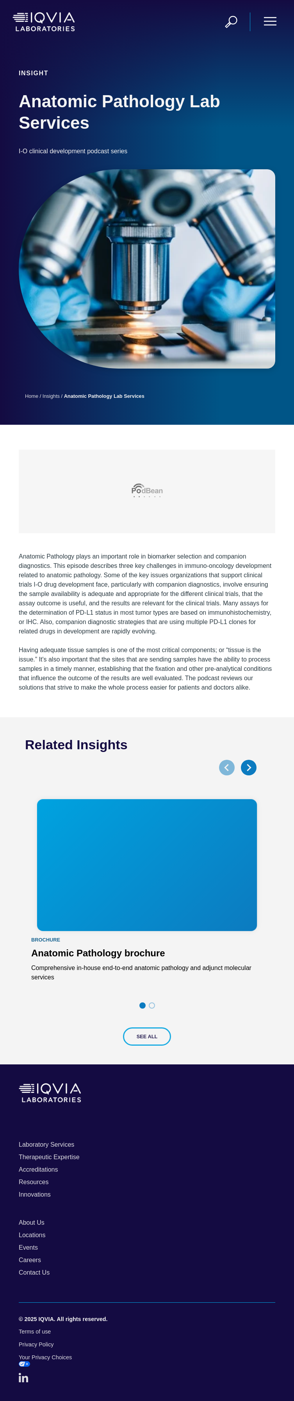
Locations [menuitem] (32, 1235)
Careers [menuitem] (30, 1260)
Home (31, 396)
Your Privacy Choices (45, 1360)
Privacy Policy (36, 1344)
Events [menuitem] (28, 1247)
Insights (51, 396)
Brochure (45, 940)
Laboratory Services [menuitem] (46, 1144)
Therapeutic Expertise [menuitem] (49, 1157)
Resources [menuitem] (33, 1182)
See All (147, 1036)
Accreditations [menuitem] (38, 1169)
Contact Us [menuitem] (34, 1272)
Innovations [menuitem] (35, 1194)
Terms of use (35, 1331)
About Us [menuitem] (32, 1222)
